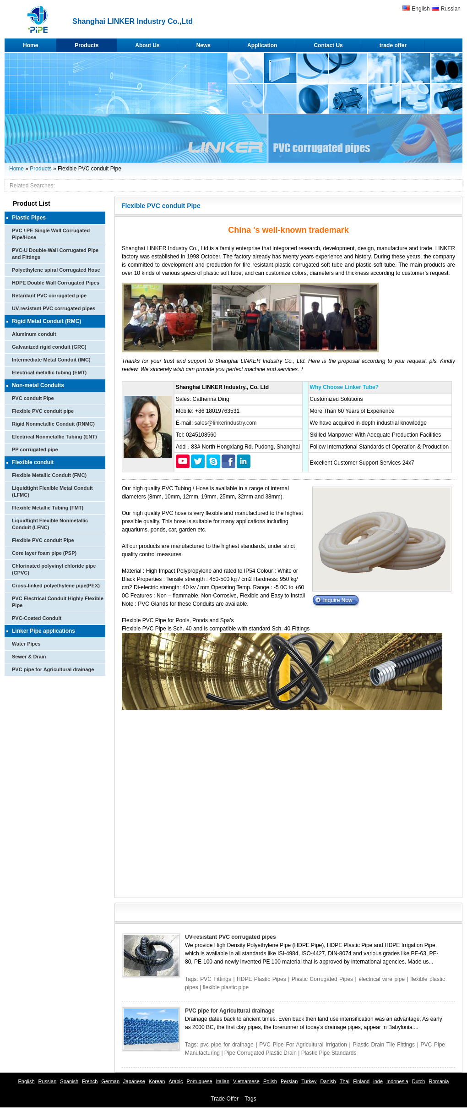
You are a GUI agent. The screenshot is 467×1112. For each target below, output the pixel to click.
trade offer (393, 45)
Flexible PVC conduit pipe (43, 411)
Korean (157, 1081)
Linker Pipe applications (43, 631)
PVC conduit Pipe (33, 398)
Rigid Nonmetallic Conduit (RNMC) (53, 424)
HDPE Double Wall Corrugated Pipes (55, 282)
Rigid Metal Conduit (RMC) (46, 321)
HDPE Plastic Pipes (261, 979)
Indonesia (397, 1081)
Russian (451, 8)
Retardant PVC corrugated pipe (49, 295)
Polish (270, 1081)
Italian (222, 1081)
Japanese (134, 1081)
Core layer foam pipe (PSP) (44, 553)
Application (262, 45)
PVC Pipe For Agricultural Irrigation (303, 1044)
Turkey (308, 1081)
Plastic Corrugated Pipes (322, 979)
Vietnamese (246, 1081)
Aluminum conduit (34, 334)
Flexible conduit (33, 462)
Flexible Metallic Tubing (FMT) (47, 507)
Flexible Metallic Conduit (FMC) (49, 475)
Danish (328, 1081)
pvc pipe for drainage (226, 1044)
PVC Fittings (215, 979)
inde (378, 1081)
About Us (147, 45)
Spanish (69, 1081)
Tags (250, 1099)
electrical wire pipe (381, 979)
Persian (289, 1081)
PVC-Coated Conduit (36, 618)
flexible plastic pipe (225, 987)
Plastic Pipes (29, 217)
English (420, 8)
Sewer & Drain (29, 656)
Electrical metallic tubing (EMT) (49, 372)
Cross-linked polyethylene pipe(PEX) (56, 585)
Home (30, 45)
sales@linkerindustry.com (226, 423)
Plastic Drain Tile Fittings (384, 1044)
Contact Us (328, 45)
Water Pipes (26, 643)
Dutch (418, 1081)
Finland (361, 1081)
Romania (439, 1081)
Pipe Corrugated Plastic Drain (260, 1053)
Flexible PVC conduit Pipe (43, 540)
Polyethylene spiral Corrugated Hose (56, 270)
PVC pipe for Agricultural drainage (53, 669)
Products (86, 45)
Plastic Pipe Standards (329, 1053)
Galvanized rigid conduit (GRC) (49, 347)
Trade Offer (225, 1099)
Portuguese (199, 1081)
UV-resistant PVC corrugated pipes (53, 308)
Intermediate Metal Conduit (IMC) (51, 359)
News (203, 45)
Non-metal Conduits (38, 385)
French (90, 1081)
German (110, 1081)
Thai (344, 1081)
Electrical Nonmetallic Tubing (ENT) (54, 436)
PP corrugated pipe (35, 449)
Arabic (175, 1081)
